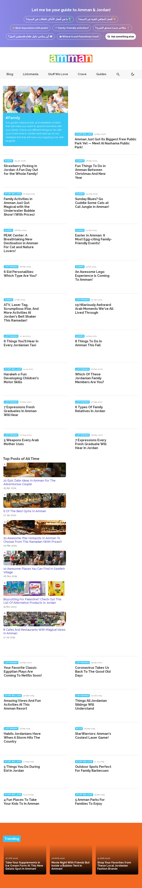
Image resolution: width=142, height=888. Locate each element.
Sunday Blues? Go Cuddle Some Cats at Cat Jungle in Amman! (92, 203)
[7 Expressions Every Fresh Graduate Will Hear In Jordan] (127, 444)
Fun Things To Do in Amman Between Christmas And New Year (90, 172)
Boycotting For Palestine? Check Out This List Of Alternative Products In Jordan (32, 601)
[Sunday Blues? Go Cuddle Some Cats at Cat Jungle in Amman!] (127, 203)
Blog (10, 74)
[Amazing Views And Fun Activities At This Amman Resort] (56, 705)
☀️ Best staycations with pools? (30, 28)
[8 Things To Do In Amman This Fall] (127, 345)
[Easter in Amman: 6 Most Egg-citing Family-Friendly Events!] (127, 239)
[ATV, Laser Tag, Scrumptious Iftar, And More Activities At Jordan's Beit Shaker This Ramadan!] (56, 309)
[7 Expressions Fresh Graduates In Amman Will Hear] (56, 411)
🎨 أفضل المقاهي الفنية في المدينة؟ (97, 19)
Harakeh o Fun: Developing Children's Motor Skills (21, 378)
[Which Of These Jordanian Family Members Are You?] (127, 378)
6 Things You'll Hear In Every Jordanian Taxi (21, 343)
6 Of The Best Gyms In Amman (24, 511)
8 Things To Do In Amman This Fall (88, 343)
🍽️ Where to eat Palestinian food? (79, 36)
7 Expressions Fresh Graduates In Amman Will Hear (20, 411)
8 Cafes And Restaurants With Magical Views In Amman (34, 631)
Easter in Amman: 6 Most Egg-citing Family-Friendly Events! (93, 239)
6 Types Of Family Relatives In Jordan (90, 409)
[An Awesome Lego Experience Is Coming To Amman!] (127, 276)
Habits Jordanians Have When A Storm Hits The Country (22, 737)
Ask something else (120, 36)
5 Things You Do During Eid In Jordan (22, 769)
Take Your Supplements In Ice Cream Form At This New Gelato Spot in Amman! (24, 865)
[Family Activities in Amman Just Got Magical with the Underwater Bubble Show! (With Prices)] (56, 203)
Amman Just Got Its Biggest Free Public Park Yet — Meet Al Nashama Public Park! (105, 143)
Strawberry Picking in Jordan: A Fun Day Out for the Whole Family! (21, 170)
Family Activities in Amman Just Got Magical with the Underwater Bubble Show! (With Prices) (19, 206)
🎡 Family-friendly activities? (72, 28)
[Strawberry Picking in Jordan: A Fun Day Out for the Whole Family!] (56, 170)
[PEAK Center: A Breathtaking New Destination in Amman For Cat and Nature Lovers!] (56, 239)
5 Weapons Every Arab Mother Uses (21, 442)
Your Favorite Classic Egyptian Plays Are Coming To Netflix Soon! (23, 671)
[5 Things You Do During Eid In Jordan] (56, 771)
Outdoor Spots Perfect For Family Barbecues (93, 769)
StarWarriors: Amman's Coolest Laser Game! (93, 736)
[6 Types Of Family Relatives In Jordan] (127, 411)
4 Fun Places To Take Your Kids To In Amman (21, 802)
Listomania (30, 74)
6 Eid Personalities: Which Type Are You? (20, 274)
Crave (82, 74)
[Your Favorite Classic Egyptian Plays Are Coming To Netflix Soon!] (56, 672)
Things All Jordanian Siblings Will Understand (91, 704)
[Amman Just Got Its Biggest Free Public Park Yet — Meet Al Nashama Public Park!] (106, 108)
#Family (13, 117)
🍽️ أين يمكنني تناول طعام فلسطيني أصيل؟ (30, 36)
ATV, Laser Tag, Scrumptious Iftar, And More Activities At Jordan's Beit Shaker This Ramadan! (21, 312)
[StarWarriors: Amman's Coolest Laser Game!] (127, 738)
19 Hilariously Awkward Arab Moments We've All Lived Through (94, 309)
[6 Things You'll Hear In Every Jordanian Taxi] (56, 345)
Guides (101, 74)
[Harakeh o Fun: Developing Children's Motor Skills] (56, 378)
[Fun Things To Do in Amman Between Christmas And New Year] (127, 170)
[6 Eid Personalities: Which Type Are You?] (56, 276)
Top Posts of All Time (21, 459)
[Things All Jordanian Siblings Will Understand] (127, 705)
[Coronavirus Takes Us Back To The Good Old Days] (127, 672)
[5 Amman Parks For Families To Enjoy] (127, 804)
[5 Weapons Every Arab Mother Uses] (56, 444)
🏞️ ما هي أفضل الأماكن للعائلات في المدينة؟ (49, 19)
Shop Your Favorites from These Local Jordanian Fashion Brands (114, 865)
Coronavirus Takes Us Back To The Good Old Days (93, 671)
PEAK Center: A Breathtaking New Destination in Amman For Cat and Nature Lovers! (21, 243)
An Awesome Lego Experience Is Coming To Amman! (92, 276)
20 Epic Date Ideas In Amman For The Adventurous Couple (29, 482)
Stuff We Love (58, 74)
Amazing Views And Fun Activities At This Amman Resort (22, 704)
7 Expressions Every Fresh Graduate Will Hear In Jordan (90, 444)
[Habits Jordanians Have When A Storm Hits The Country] (56, 738)
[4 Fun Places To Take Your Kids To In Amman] (56, 804)
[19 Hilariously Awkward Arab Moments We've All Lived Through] (127, 309)
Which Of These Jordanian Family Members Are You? (89, 378)
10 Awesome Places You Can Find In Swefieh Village (34, 570)
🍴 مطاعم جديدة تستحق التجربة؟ (112, 27)
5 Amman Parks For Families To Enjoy (90, 802)
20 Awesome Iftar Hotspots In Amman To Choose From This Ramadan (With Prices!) (32, 539)
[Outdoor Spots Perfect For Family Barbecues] (127, 771)
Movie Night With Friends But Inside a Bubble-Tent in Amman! (70, 865)
